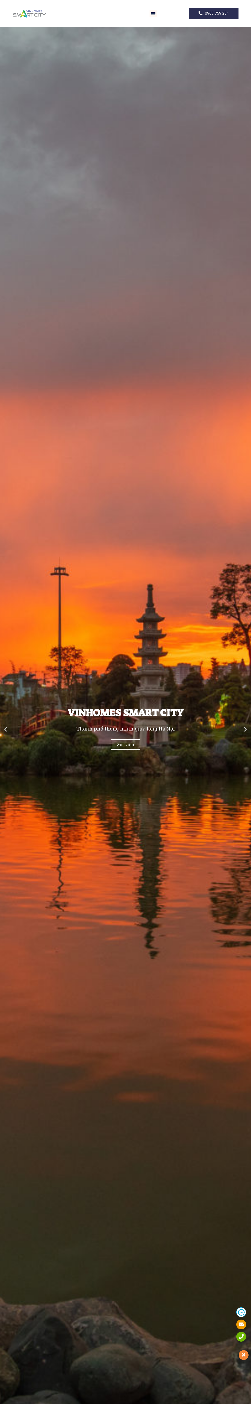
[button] (153, 13)
